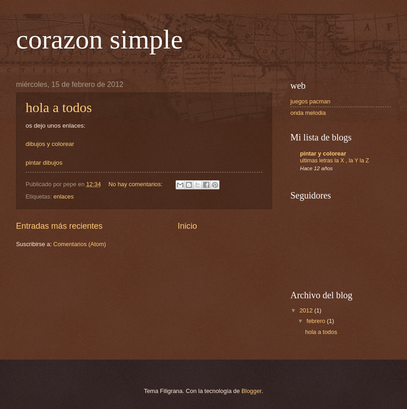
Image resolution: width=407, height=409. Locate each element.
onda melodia (308, 112)
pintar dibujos (44, 162)
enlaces (64, 196)
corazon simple (99, 39)
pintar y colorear (323, 153)
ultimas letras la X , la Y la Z (334, 160)
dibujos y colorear (50, 143)
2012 (307, 310)
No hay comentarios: (136, 184)
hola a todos (59, 107)
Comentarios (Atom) (80, 244)
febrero (316, 321)
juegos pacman (310, 101)
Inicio (187, 226)
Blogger (251, 390)
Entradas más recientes (59, 226)
